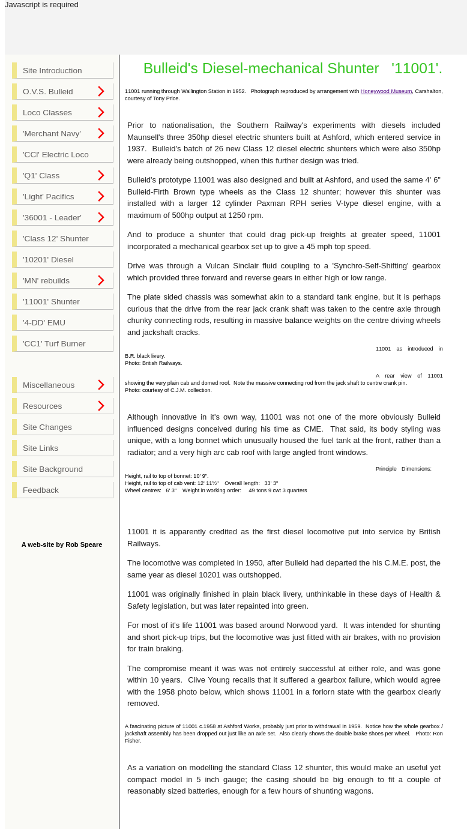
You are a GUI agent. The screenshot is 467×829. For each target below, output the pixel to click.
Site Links (40, 448)
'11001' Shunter (51, 301)
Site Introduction (52, 70)
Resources (42, 406)
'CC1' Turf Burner (54, 343)
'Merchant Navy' (52, 133)
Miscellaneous (48, 385)
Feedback (41, 490)
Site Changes (47, 427)
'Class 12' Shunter (56, 238)
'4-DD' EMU (44, 322)
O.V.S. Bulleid (48, 91)
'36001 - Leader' (52, 217)
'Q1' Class (41, 175)
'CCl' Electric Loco (56, 154)
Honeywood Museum (386, 91)
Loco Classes (47, 112)
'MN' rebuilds (46, 280)
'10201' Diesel (48, 259)
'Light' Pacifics (48, 196)
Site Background (53, 469)
